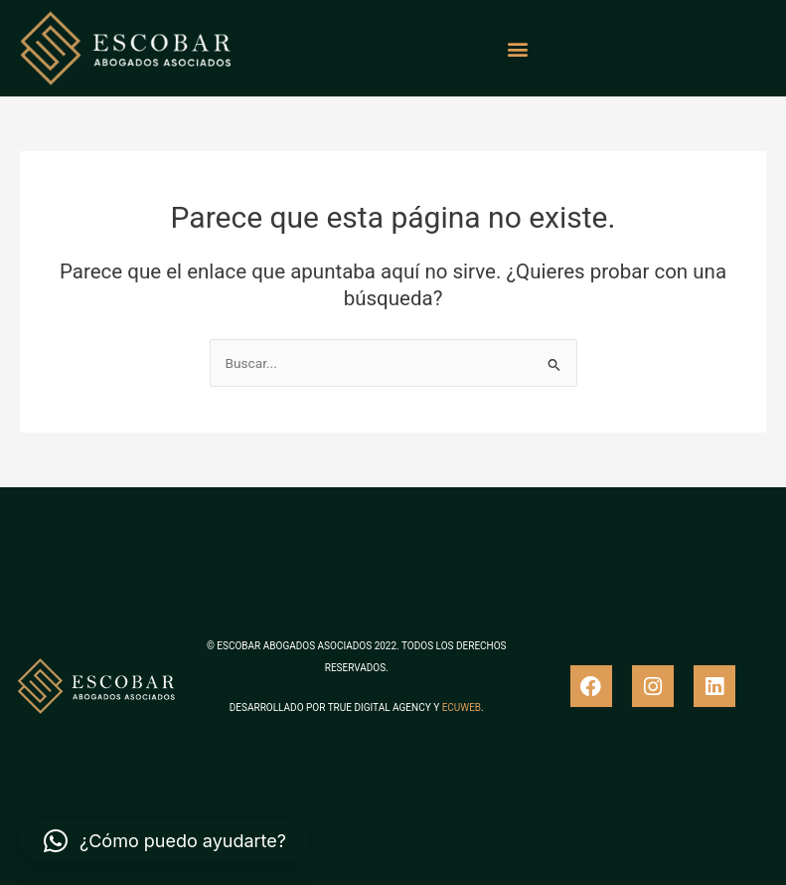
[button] (518, 48)
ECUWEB (461, 707)
